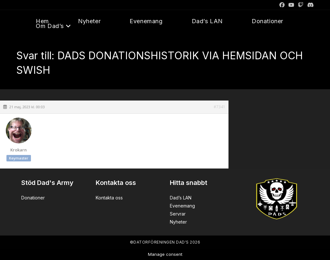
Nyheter (178, 222)
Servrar (178, 214)
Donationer (33, 197)
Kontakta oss (109, 197)
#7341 (219, 107)
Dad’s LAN (180, 197)
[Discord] (309, 5)
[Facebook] (281, 5)
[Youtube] (291, 5)
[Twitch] (300, 5)
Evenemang (182, 205)
